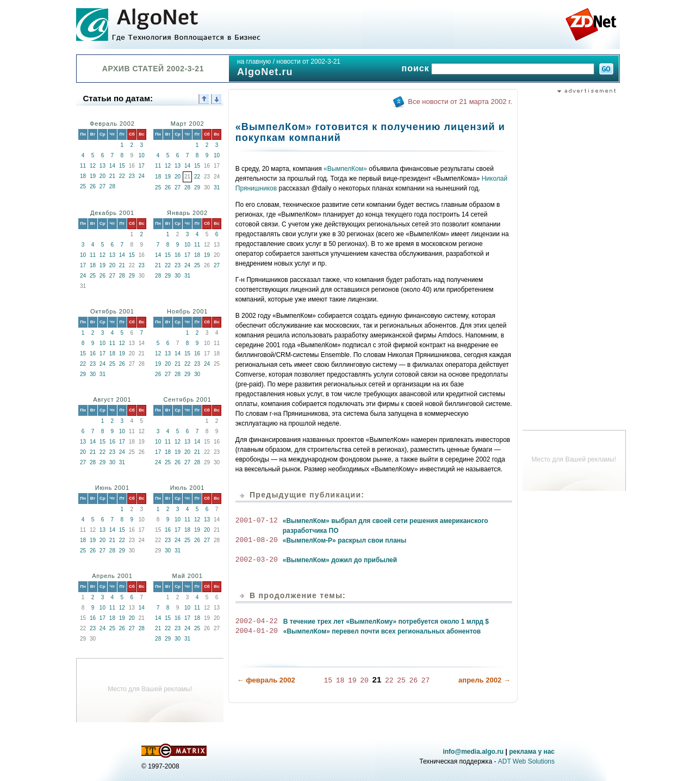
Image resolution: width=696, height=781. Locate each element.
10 (142, 155)
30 (178, 276)
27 (102, 186)
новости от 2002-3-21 (308, 61)
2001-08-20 (256, 540)
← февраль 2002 (266, 679)
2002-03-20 (256, 560)
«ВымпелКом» (345, 169)
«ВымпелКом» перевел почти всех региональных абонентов (382, 631)
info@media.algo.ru (473, 751)
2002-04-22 (256, 621)
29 (197, 187)
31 (217, 187)
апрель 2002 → (484, 679)
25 (83, 186)
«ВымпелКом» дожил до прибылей (340, 560)
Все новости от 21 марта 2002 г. (460, 101)
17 (142, 166)
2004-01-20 (256, 631)
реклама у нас (532, 751)
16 (178, 255)
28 (112, 186)
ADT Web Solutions (526, 761)
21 (112, 176)
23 (132, 176)
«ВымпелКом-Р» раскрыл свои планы (345, 540)
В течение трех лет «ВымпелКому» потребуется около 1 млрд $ (386, 621)
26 (93, 186)
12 (93, 166)
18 (83, 176)
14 (112, 166)
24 (142, 176)
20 (102, 176)
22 (122, 176)
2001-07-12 (256, 521)
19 (93, 176)
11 (83, 166)
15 (122, 166)
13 (102, 166)
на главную (254, 61)
